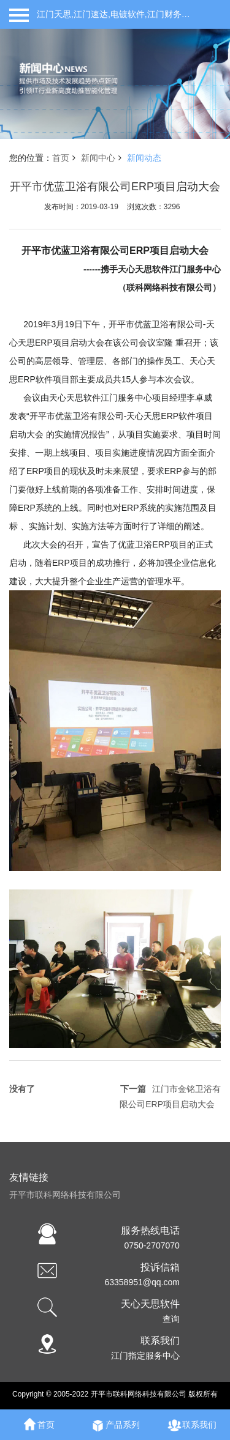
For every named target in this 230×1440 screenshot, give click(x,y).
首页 (60, 158)
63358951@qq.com (141, 1282)
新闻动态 (144, 158)
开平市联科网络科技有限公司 (65, 1195)
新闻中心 (98, 158)
